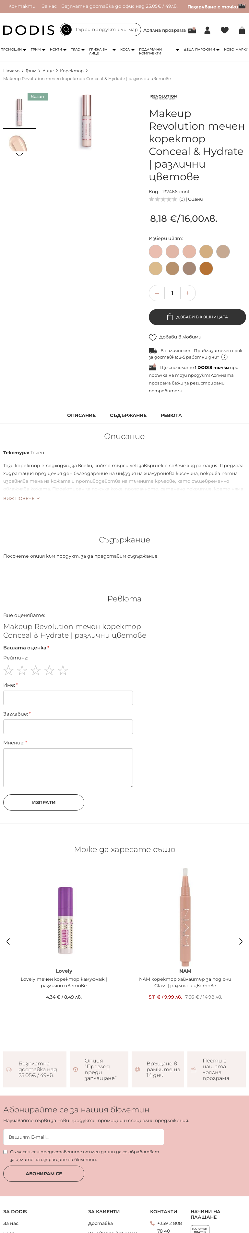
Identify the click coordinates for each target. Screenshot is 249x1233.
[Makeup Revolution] (163, 98)
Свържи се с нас (172, 1196)
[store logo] (28, 30)
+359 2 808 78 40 (169, 1176)
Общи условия (106, 1210)
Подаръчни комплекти (150, 51)
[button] (19, 113)
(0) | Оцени (191, 199)
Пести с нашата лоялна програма (216, 1018)
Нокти (56, 49)
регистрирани (207, 382)
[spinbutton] (172, 293)
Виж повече (19, 498)
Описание (81, 415)
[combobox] (100, 29)
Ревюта (171, 415)
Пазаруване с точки (216, 7)
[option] (155, 251)
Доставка (100, 1172)
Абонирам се (44, 1123)
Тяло (75, 49)
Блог (9, 1182)
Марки (241, 49)
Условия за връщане (113, 1182)
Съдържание (128, 415)
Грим (36, 49)
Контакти (21, 6)
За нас (49, 6)
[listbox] (197, 262)
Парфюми (205, 49)
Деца (189, 49)
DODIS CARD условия (29, 1212)
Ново (229, 49)
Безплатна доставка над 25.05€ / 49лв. (37, 1018)
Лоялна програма (164, 30)
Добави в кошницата (201, 316)
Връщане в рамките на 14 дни (163, 1018)
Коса (125, 49)
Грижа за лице (98, 51)
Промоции (11, 49)
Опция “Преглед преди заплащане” (101, 1018)
